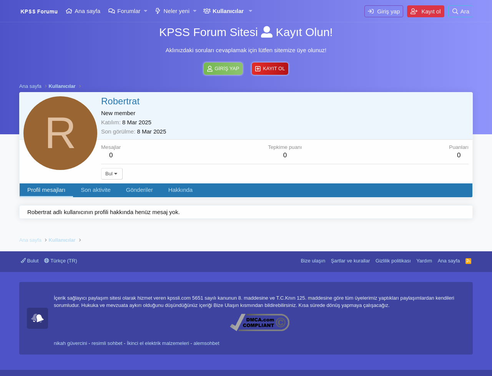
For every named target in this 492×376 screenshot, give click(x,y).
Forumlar (128, 11)
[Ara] (460, 11)
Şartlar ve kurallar (350, 261)
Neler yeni (176, 11)
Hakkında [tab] (180, 189)
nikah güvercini (70, 343)
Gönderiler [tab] (139, 189)
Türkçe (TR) (60, 261)
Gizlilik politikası (393, 261)
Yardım (424, 261)
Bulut (29, 261)
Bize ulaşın (313, 261)
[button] (146, 11)
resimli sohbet (106, 343)
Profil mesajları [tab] (46, 189)
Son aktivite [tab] (96, 189)
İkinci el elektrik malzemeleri (158, 343)
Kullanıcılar (228, 11)
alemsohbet (206, 343)
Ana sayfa (87, 11)
